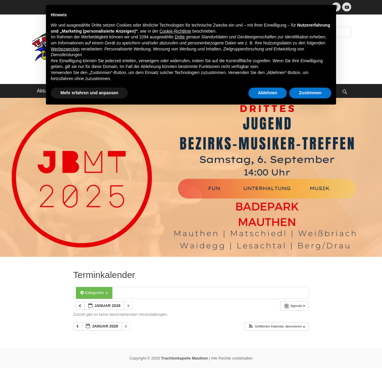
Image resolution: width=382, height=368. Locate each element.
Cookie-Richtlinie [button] (175, 289)
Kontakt (153, 90)
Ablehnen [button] (267, 351)
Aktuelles (47, 90)
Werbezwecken (65, 307)
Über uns (78, 90)
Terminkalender (116, 90)
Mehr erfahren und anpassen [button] (89, 351)
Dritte (180, 295)
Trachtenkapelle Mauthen (147, 33)
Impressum (186, 90)
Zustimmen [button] (310, 351)
